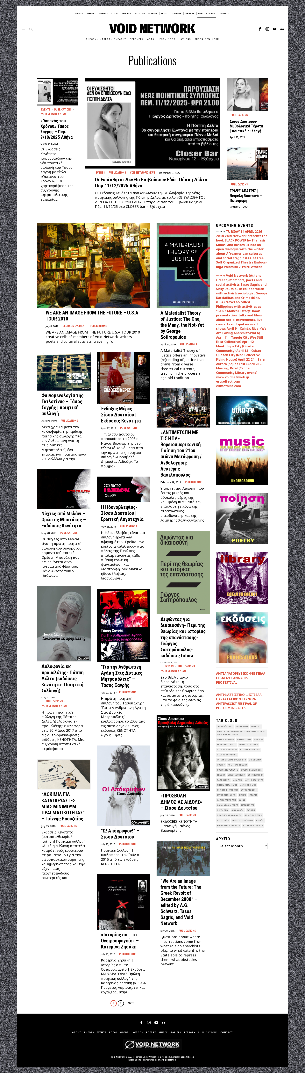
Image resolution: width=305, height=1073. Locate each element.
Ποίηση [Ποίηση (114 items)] (251, 810)
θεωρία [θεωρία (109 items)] (260, 820)
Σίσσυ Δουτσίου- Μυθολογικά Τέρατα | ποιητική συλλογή (246, 126)
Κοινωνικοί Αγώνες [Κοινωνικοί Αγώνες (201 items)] (227, 805)
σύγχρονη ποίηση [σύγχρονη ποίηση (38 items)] (253, 826)
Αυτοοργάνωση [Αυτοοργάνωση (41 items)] (249, 790)
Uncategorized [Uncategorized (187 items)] (236, 775)
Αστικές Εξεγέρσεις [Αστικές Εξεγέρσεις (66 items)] (227, 790)
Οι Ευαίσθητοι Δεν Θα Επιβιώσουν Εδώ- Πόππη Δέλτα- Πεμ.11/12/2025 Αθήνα (152, 183)
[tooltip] (260, 29)
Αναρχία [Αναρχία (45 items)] (238, 780)
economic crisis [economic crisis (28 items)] (226, 745)
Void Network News (142, 172)
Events (100, 172)
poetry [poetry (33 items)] (221, 765)
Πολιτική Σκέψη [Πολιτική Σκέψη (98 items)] (253, 815)
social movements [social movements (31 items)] (227, 770)
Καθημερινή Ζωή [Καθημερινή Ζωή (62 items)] (226, 800)
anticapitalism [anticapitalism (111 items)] (225, 739)
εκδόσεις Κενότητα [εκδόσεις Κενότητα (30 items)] (242, 820)
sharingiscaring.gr (167, 1059)
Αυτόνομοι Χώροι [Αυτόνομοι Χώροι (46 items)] (226, 795)
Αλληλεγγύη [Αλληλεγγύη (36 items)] (224, 780)
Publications (117, 172)
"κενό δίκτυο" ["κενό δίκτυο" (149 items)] (225, 726)
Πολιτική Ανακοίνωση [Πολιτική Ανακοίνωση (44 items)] (229, 815)
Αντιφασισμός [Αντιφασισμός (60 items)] (248, 785)
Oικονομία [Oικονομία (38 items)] (255, 760)
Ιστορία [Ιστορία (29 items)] (253, 795)
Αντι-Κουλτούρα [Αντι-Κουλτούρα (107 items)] (254, 780)
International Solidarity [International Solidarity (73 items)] (231, 760)
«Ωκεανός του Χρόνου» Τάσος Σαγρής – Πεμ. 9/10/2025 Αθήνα (56, 129)
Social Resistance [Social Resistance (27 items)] (251, 770)
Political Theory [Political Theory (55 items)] (237, 765)
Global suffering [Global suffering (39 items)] (227, 755)
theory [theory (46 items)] (221, 775)
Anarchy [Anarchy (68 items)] (256, 726)
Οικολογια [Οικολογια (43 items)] (223, 810)
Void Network (118, 1056)
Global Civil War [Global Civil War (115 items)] (248, 745)
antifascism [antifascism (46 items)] (244, 739)
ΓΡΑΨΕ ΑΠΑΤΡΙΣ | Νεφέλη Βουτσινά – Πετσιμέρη (246, 196)
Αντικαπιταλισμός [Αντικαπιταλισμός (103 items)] (227, 785)
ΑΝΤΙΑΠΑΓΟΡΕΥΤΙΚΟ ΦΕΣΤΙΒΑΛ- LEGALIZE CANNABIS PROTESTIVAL (241, 677)
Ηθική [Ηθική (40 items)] (242, 795)
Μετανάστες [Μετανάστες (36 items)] (247, 805)
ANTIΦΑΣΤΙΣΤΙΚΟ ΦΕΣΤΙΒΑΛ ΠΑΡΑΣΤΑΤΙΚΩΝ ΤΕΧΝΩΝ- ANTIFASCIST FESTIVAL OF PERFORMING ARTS (239, 701)
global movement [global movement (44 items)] (227, 750)
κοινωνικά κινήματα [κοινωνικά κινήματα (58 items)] (228, 826)
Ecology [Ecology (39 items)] (258, 739)
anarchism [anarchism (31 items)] (242, 726)
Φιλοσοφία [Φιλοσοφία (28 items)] (223, 820)
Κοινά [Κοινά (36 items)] (242, 800)
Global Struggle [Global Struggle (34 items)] (250, 750)
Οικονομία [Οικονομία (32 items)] (237, 810)
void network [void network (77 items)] (255, 775)
